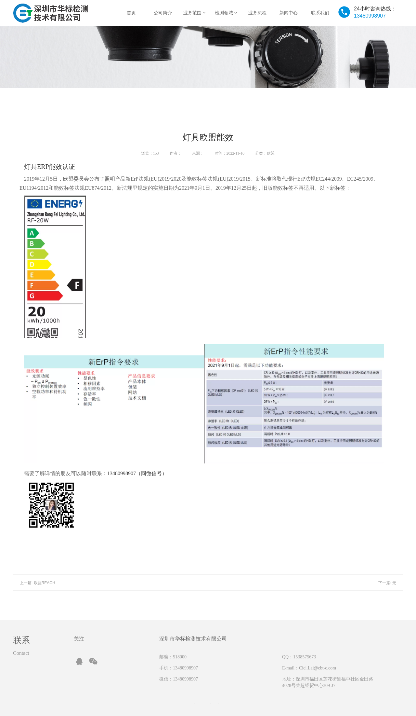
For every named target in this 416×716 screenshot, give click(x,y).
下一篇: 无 (387, 583)
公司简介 (163, 12)
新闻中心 (289, 12)
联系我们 (320, 12)
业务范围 (194, 12)
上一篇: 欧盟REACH (37, 583)
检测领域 (226, 12)
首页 (131, 12)
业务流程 (257, 12)
